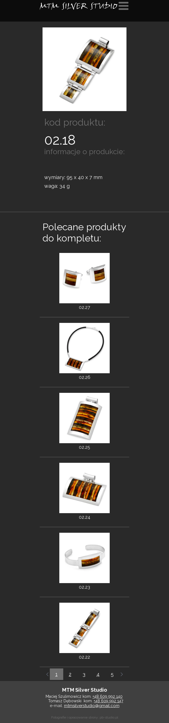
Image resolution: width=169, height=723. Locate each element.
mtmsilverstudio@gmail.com (91, 705)
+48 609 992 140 (108, 696)
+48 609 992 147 (108, 701)
